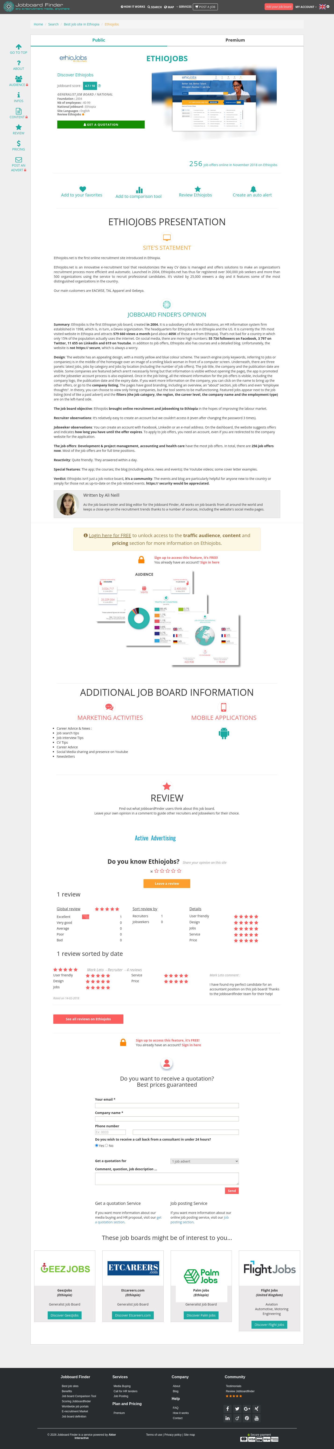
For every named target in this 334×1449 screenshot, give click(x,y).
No (109, 1168)
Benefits (67, 1391)
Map (169, 7)
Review (18, 130)
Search (154, 7)
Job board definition (74, 1416)
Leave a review (167, 906)
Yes (99, 1168)
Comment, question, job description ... (126, 1191)
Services (184, 7)
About (18, 66)
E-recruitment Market (75, 1411)
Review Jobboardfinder (240, 1394)
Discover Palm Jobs (201, 1315)
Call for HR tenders (125, 1391)
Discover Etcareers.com (133, 1315)
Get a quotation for (110, 1183)
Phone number (107, 1148)
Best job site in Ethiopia (81, 24)
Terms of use (154, 1434)
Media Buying (122, 1386)
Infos (18, 98)
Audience (17, 82)
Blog (176, 1391)
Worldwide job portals (75, 1406)
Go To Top (18, 50)
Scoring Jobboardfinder (76, 1401)
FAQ (176, 1408)
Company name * (109, 1135)
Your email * (105, 1122)
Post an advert (18, 165)
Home (38, 24)
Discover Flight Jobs (269, 1324)
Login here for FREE (110, 558)
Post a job (205, 7)
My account (306, 7)
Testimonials (233, 1386)
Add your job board (278, 7)
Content (17, 114)
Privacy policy (172, 1434)
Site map (189, 1434)
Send (232, 1213)
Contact (178, 1418)
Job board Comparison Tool (79, 1396)
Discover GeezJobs (65, 1315)
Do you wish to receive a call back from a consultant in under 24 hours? (153, 1162)
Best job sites (70, 1386)
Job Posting (121, 1396)
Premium (119, 1413)
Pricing (18, 146)
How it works (133, 7)
